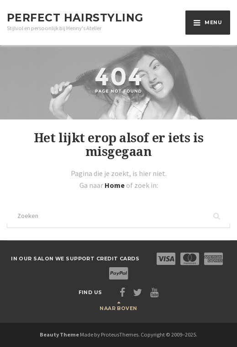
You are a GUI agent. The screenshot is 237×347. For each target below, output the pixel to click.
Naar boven (118, 308)
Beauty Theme (59, 334)
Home (115, 185)
